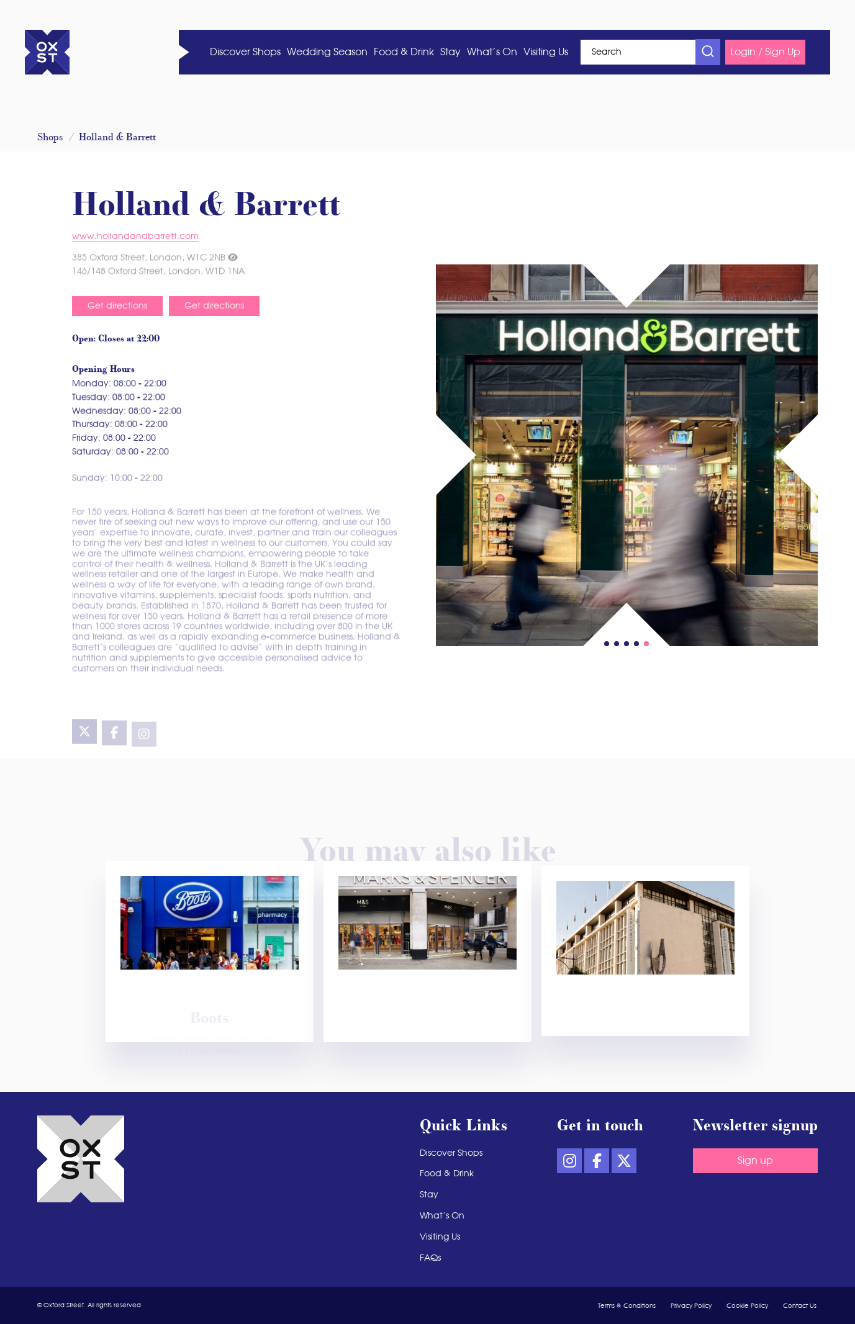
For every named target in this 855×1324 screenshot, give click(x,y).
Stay (450, 52)
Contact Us (800, 1306)
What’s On (492, 52)
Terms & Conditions (627, 1306)
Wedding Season (327, 52)
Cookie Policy (747, 1306)
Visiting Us (545, 52)
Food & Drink (404, 52)
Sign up (755, 1161)
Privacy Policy (691, 1306)
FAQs (430, 1258)
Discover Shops (245, 52)
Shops (50, 138)
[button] (646, 643)
